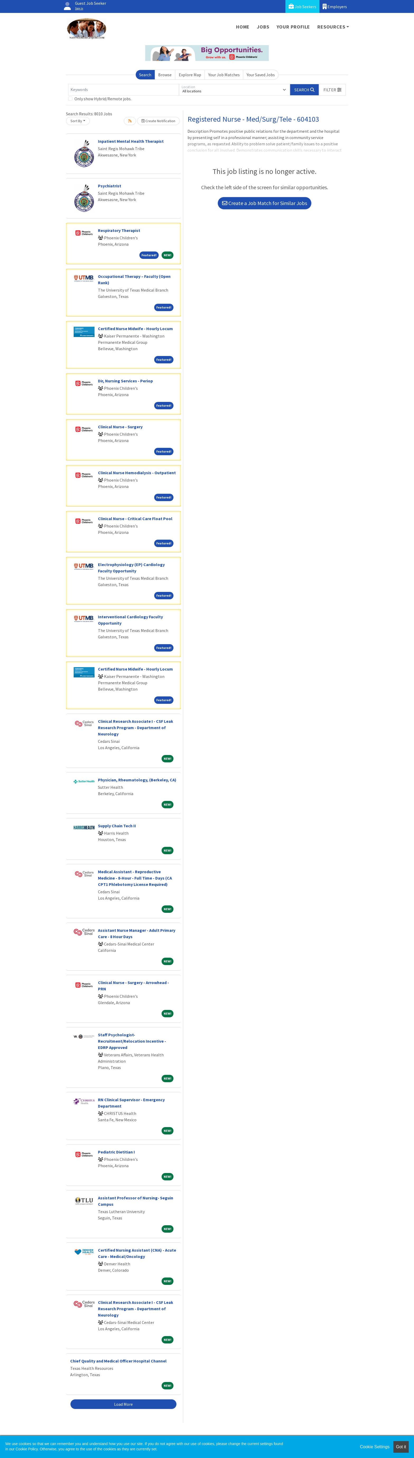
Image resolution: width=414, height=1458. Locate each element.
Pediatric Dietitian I (116, 1152)
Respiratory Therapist (119, 230)
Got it (401, 1447)
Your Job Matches (224, 74)
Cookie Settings (374, 1447)
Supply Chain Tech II (117, 825)
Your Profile (293, 27)
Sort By (76, 120)
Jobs (263, 27)
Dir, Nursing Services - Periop (125, 380)
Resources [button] (331, 27)
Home (243, 27)
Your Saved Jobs (261, 74)
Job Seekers (302, 6)
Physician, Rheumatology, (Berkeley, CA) (137, 779)
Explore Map (190, 74)
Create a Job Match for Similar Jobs (264, 203)
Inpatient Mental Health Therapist (131, 141)
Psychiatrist (109, 185)
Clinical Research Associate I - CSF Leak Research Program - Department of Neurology (135, 728)
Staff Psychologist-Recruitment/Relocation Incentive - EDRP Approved (132, 1041)
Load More (123, 1404)
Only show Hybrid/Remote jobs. (102, 98)
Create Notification (158, 120)
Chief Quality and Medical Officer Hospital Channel (118, 1361)
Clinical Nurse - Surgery (120, 426)
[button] (332, 90)
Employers (335, 6)
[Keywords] (123, 90)
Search (145, 74)
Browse (165, 74)
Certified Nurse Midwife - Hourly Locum (135, 328)
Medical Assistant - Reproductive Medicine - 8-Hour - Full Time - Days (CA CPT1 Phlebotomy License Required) (135, 878)
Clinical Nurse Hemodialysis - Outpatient (137, 472)
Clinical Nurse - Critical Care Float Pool (135, 518)
